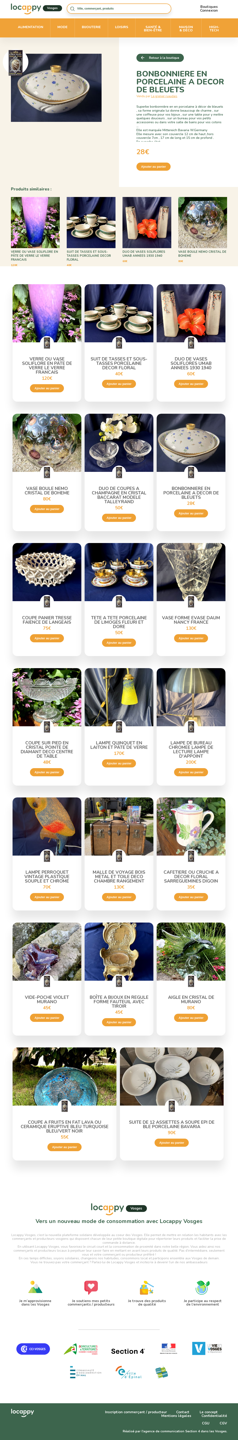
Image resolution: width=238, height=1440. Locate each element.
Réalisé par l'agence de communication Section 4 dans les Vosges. (175, 1431)
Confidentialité (214, 1415)
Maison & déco (186, 29)
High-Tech (214, 29)
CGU (205, 1423)
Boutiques (209, 6)
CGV (223, 1423)
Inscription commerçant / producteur (136, 1412)
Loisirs (121, 27)
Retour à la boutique (164, 58)
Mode (62, 27)
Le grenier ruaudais (164, 96)
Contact (182, 1412)
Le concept (209, 1412)
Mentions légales (176, 1415)
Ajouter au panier (153, 166)
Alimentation (30, 27)
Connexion (209, 10)
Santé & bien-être (153, 29)
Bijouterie (91, 27)
